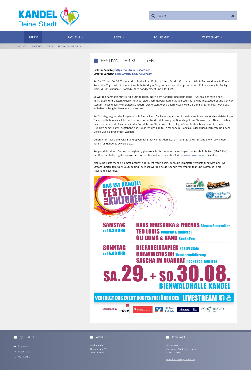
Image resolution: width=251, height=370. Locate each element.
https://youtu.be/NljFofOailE (132, 70)
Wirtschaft (210, 37)
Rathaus (73, 37)
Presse (33, 37)
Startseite (37, 46)
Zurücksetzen (233, 15)
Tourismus (162, 37)
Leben (117, 37)
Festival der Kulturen (69, 46)
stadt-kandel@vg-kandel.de (180, 359)
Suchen (153, 15)
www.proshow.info (195, 155)
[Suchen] (193, 15)
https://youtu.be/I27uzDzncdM (133, 73)
